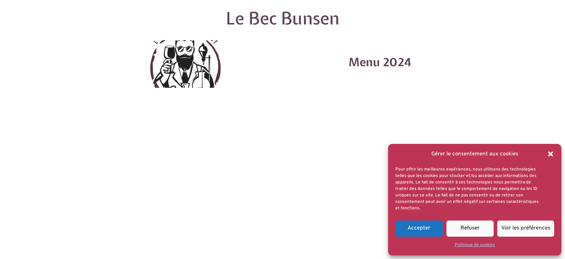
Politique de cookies (475, 245)
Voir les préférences (525, 228)
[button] (550, 154)
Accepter (419, 228)
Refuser (470, 228)
